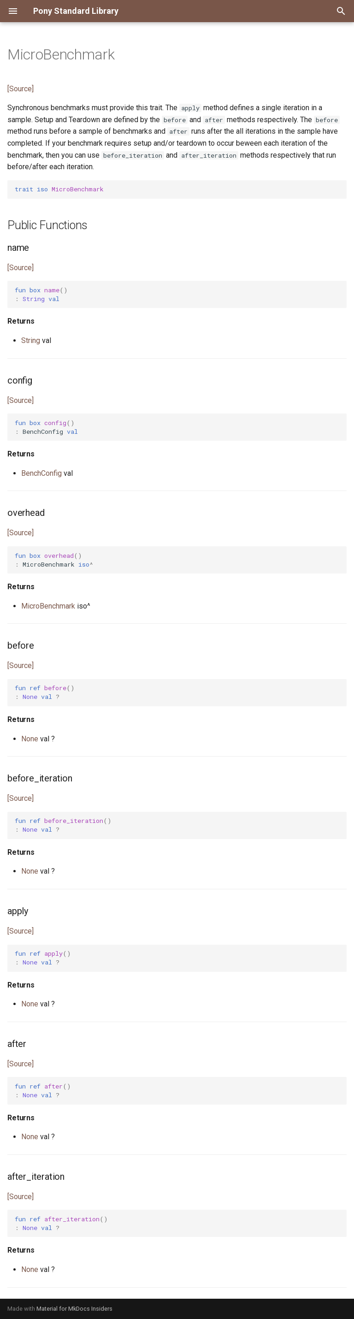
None (29, 738)
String (30, 340)
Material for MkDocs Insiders (74, 1308)
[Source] (20, 88)
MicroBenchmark (48, 606)
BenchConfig (41, 473)
